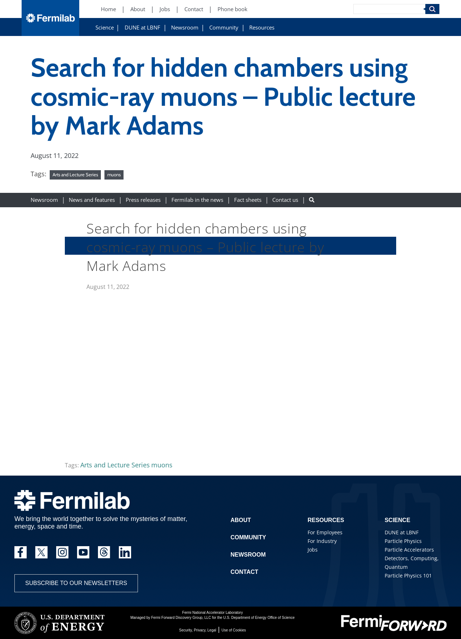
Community (223, 27)
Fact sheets (247, 200)
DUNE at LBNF (142, 27)
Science (104, 27)
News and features (92, 200)
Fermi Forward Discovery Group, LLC (181, 618)
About (240, 520)
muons (114, 174)
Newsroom (184, 27)
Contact (244, 572)
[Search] (389, 9)
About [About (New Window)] (137, 9)
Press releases (143, 200)
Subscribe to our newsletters (76, 583)
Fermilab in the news (197, 200)
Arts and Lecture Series (75, 174)
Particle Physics (403, 541)
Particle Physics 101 (408, 575)
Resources (261, 27)
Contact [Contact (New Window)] (193, 9)
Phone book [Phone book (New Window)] (232, 9)
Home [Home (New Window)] (108, 9)
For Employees (325, 532)
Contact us (285, 200)
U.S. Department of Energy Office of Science (259, 618)
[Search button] (311, 200)
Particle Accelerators (409, 549)
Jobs (313, 549)
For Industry (322, 541)
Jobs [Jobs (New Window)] (165, 9)
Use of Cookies (233, 630)
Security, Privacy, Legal (197, 630)
